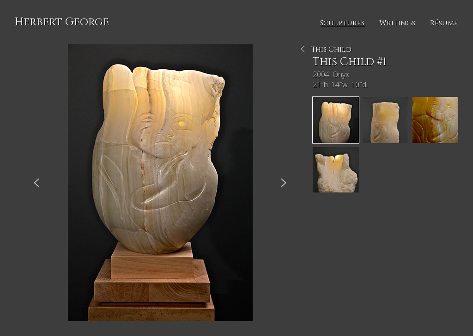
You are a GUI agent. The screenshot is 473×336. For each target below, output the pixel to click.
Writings (397, 23)
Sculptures (342, 23)
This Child (331, 49)
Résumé (444, 23)
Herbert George (62, 22)
